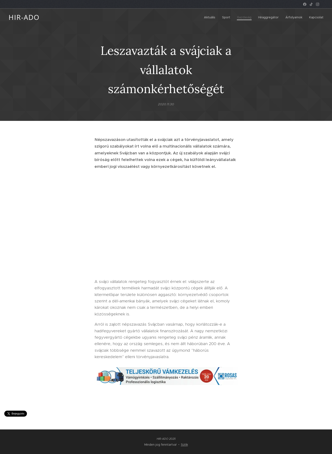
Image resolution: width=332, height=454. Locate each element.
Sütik (184, 445)
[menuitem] (211, 17)
